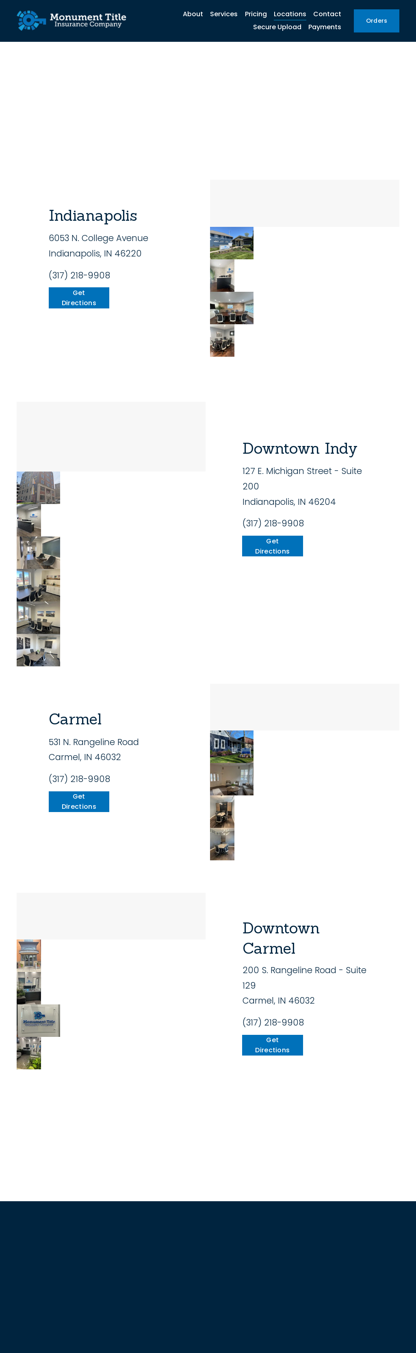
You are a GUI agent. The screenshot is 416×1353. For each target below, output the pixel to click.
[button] (232, 243)
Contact (327, 14)
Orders (377, 20)
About (193, 14)
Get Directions (79, 298)
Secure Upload (277, 27)
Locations (290, 14)
